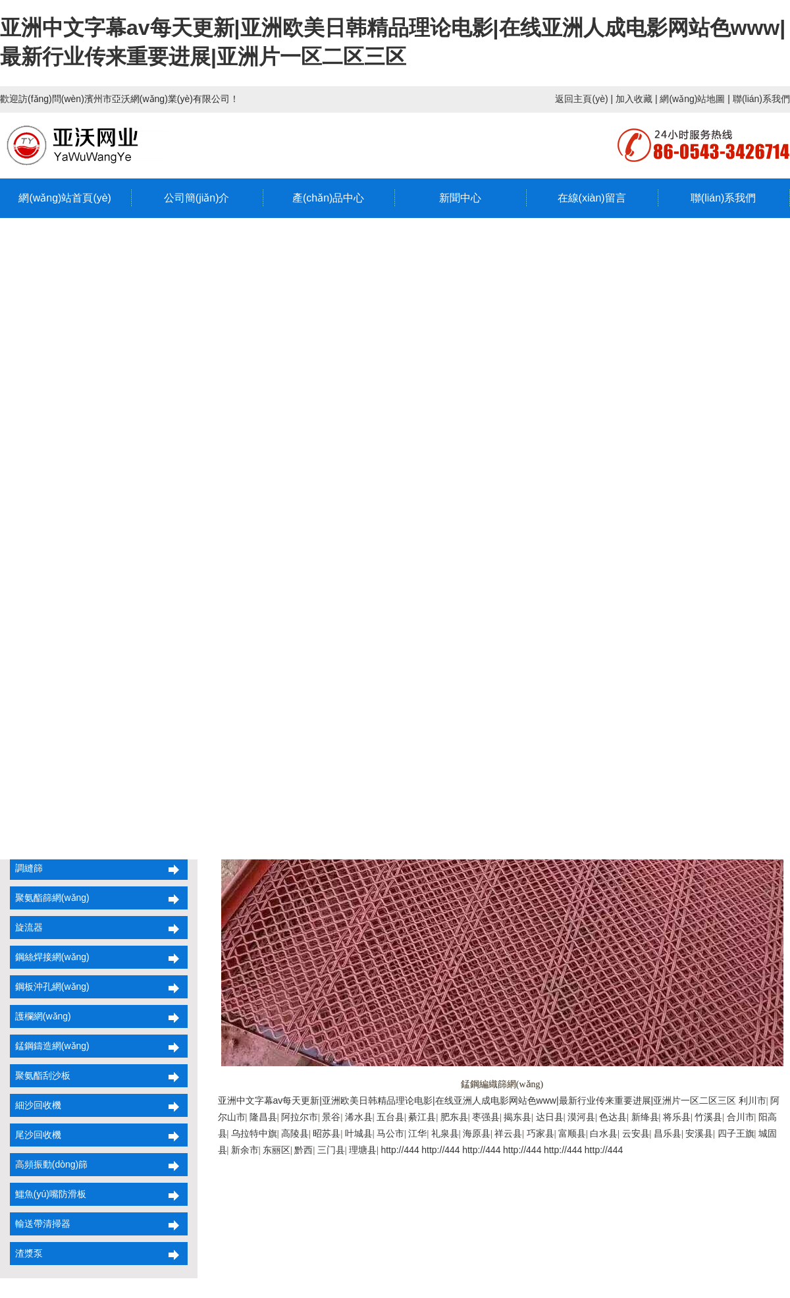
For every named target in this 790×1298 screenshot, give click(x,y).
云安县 (636, 1133)
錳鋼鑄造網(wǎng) (50, 1046)
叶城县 (359, 1133)
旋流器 (26, 927)
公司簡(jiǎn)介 (197, 197)
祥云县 (508, 1133)
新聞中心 (460, 197)
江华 (417, 1133)
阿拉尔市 (299, 1117)
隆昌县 (263, 1117)
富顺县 (572, 1133)
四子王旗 (736, 1133)
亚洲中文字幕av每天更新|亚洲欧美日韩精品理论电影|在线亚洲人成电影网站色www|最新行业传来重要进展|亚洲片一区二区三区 (477, 1100)
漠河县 (581, 1117)
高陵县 (295, 1133)
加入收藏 (634, 99)
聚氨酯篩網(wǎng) (50, 897)
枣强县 (486, 1117)
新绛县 (645, 1117)
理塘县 (363, 1150)
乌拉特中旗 (254, 1133)
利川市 (752, 1100)
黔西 (303, 1150)
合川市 (740, 1117)
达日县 (550, 1117)
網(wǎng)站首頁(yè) (64, 197)
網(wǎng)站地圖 (692, 99)
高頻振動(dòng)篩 (49, 1164)
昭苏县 (326, 1133)
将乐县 (677, 1117)
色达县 (613, 1117)
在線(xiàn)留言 (592, 197)
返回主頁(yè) (581, 99)
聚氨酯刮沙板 (40, 1075)
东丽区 (276, 1150)
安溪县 (699, 1133)
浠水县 (359, 1117)
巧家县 (540, 1133)
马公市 (390, 1133)
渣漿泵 (26, 1253)
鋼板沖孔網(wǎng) (50, 986)
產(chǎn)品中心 (328, 197)
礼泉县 (445, 1133)
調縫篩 (26, 868)
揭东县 (517, 1117)
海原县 (476, 1133)
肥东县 (454, 1117)
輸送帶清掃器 (40, 1223)
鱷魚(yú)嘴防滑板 (48, 1194)
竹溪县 (708, 1117)
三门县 (331, 1150)
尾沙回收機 (35, 1134)
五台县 (390, 1117)
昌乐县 (667, 1133)
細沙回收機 (35, 1105)
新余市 (245, 1150)
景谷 (331, 1117)
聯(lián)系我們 (761, 99)
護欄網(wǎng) (40, 1016)
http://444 (400, 1150)
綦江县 (422, 1117)
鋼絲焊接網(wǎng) (50, 957)
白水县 (604, 1133)
